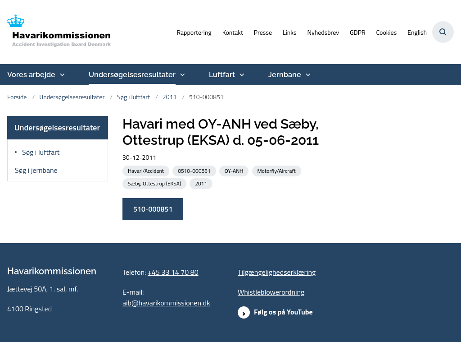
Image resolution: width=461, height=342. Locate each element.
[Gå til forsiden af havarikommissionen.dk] (55, 32)
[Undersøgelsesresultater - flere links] (181, 75)
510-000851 (152, 208)
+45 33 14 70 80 (173, 272)
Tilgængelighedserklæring (277, 272)
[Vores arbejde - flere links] (61, 75)
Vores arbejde (31, 74)
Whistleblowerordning (271, 292)
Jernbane (284, 74)
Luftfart (222, 74)
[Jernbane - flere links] (307, 75)
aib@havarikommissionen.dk (166, 302)
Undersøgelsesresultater (132, 74)
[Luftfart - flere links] (241, 75)
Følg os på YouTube (283, 311)
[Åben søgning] (443, 32)
